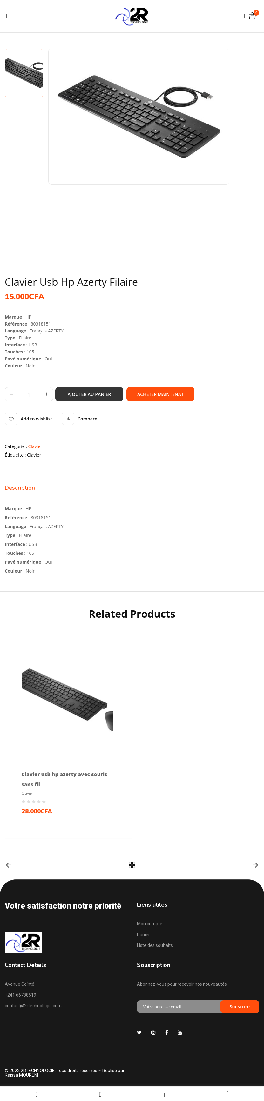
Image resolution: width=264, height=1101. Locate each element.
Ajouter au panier (89, 394)
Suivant (255, 865)
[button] (252, 16)
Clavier (35, 446)
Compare (87, 419)
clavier (34, 455)
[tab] (20, 488)
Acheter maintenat (160, 394)
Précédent (9, 865)
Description (20, 488)
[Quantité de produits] (29, 394)
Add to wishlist (36, 419)
